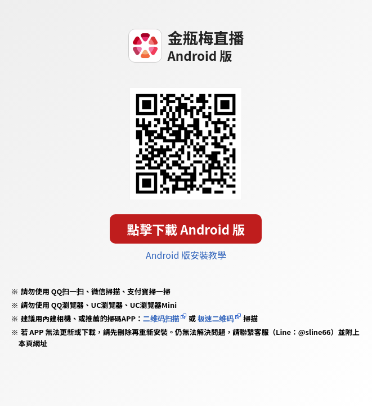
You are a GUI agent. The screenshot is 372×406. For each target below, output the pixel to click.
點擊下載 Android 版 (186, 229)
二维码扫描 (161, 318)
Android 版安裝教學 (186, 255)
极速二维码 (216, 318)
